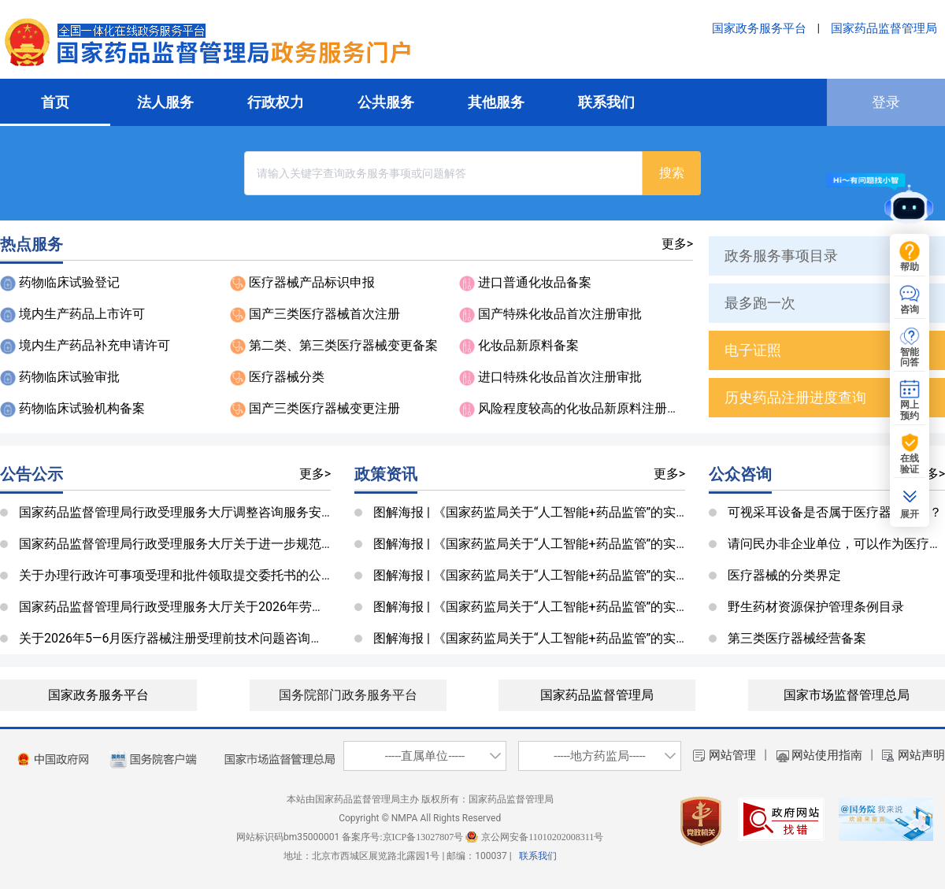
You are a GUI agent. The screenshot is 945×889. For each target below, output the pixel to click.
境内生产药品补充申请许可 (94, 345)
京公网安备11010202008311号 (542, 837)
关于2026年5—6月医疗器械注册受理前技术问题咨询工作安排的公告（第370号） (244, 638)
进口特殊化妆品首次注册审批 (560, 376)
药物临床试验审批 (69, 376)
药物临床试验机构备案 (82, 408)
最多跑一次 (759, 302)
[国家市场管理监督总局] (280, 759)
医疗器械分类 (286, 376)
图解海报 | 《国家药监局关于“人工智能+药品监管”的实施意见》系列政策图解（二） (606, 606)
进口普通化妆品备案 (534, 282)
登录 (886, 102)
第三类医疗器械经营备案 (797, 638)
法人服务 (165, 102)
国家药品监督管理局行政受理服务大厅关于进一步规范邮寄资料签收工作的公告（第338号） (275, 543)
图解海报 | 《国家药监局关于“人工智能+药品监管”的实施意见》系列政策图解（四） (606, 543)
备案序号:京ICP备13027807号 (402, 837)
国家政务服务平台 (759, 28)
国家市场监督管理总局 (847, 694)
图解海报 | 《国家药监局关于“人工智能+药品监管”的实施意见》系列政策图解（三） (606, 575)
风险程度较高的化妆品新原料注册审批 (585, 408)
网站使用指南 (826, 755)
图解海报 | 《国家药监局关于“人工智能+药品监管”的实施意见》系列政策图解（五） (606, 512)
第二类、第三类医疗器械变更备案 (343, 345)
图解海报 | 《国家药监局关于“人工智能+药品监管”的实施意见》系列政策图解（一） (606, 638)
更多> (677, 243)
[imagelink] (153, 759)
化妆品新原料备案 (528, 345)
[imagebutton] (53, 759)
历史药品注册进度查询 (795, 397)
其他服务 (496, 102)
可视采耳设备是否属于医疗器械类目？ (835, 512)
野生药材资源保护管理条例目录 (816, 606)
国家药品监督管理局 (884, 28)
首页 (55, 102)
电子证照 (752, 350)
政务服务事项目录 (781, 255)
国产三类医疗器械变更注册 (324, 408)
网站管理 (732, 755)
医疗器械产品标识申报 (312, 282)
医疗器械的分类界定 (784, 575)
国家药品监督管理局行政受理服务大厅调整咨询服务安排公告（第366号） (225, 512)
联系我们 (606, 102)
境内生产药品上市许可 (82, 313)
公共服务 (386, 102)
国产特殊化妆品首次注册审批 (560, 313)
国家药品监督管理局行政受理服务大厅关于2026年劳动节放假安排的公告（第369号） (258, 606)
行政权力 (275, 102)
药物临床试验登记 (69, 282)
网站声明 (921, 755)
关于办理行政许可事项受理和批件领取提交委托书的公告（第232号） (212, 575)
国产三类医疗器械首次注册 (324, 313)
